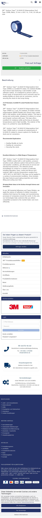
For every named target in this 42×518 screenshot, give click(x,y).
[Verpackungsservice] (7, 366)
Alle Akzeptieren (21, 505)
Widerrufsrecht (6, 405)
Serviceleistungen (8, 271)
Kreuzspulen (6, 433)
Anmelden (21, 330)
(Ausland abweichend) (33, 55)
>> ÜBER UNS (19, 475)
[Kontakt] (6, 349)
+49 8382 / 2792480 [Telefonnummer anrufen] (26, 351)
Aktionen (6, 268)
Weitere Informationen (21, 514)
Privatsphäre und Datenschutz (11, 409)
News (4, 282)
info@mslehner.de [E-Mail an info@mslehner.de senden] (24, 352)
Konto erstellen (8, 334)
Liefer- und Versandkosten (10, 403)
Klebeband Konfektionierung (10, 429)
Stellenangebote (8, 286)
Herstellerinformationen (11, 216)
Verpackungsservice (25, 363)
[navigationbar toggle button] (40, 2)
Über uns (6, 289)
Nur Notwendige (21, 510)
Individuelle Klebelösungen (10, 426)
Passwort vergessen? (10, 337)
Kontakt (5, 293)
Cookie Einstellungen (8, 413)
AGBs (4, 407)
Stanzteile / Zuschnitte (9, 431)
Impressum (5, 411)
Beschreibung (7, 80)
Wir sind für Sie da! (24, 345)
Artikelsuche (7, 257)
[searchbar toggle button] (32, 2)
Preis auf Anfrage (33, 63)
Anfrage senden (21, 246)
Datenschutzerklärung (28, 502)
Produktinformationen (10, 279)
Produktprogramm (9, 264)
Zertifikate (6, 275)
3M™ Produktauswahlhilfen (14, 260)
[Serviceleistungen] (6, 383)
